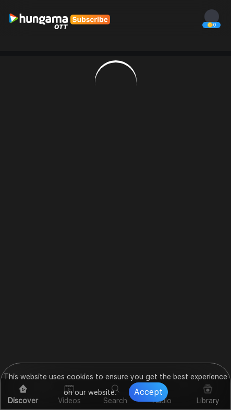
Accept (148, 392)
